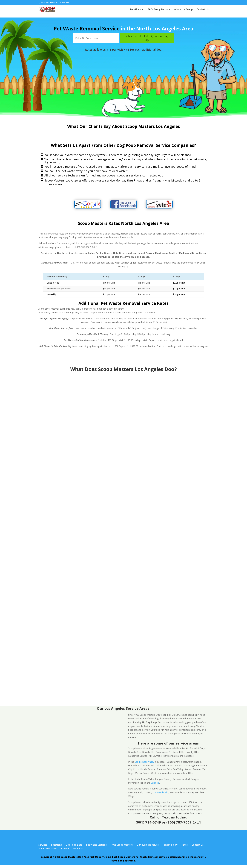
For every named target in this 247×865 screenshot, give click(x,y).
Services (42, 844)
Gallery (65, 848)
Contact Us (203, 9)
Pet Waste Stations (96, 844)
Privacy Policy (170, 844)
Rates (185, 844)
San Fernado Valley (144, 761)
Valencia (155, 782)
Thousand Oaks (160, 792)
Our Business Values (148, 844)
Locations (135, 9)
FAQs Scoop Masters (159, 9)
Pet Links (78, 848)
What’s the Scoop (183, 9)
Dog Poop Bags (74, 844)
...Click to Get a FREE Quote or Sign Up (146, 38)
